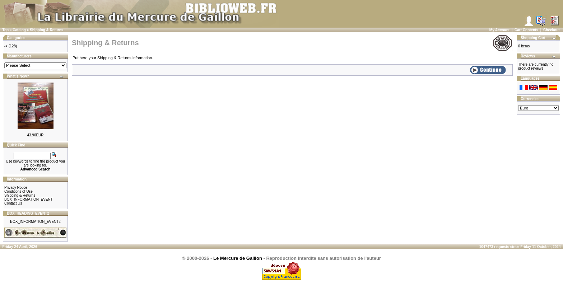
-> (6, 46)
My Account (499, 30)
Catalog (19, 30)
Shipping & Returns (46, 30)
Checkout (551, 30)
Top (6, 30)
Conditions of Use (18, 191)
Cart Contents (526, 30)
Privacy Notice (15, 187)
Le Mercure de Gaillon (237, 258)
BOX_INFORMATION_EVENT (28, 199)
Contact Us (13, 203)
